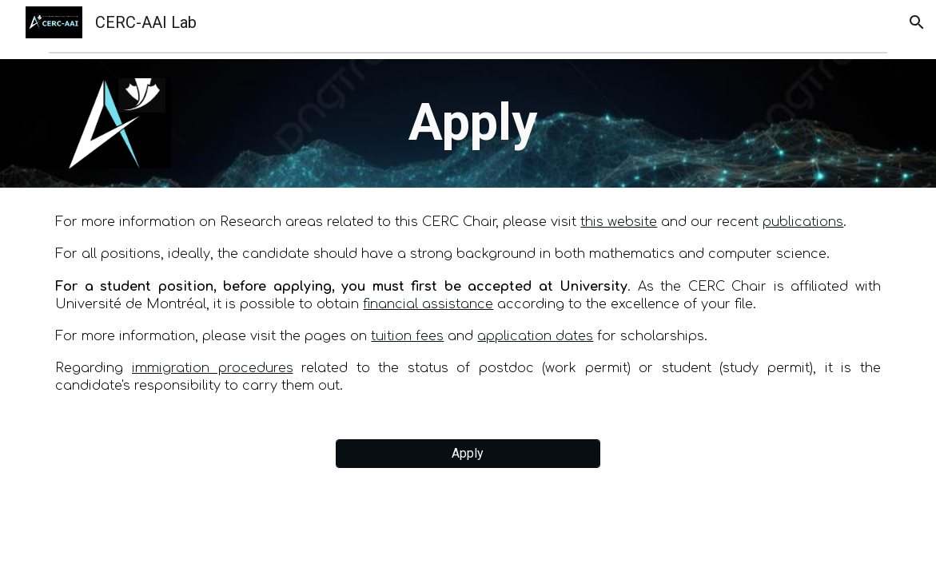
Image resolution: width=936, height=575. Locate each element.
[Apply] (468, 453)
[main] (504, 123)
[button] (917, 22)
